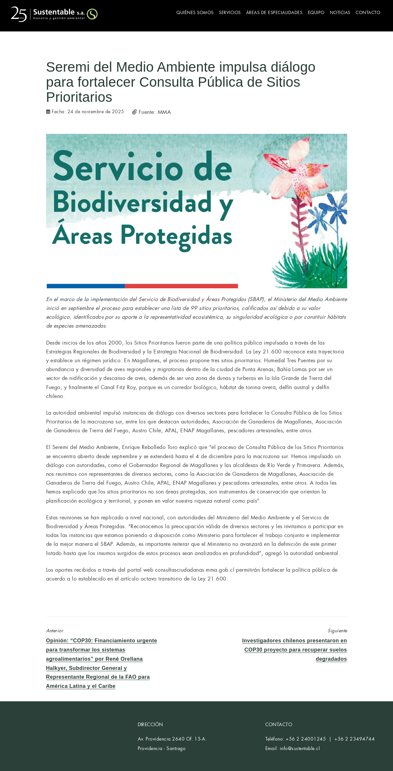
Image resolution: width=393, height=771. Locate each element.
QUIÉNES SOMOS (186, 12)
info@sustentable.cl (300, 747)
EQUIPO (312, 12)
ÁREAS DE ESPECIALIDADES (269, 12)
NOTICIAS (338, 12)
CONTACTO (367, 12)
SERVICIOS (223, 12)
